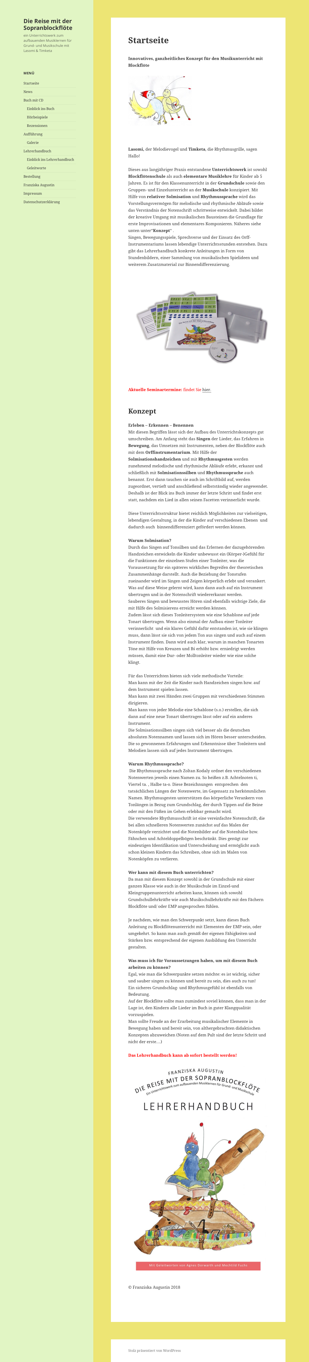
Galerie (33, 142)
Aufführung (33, 134)
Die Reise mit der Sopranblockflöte (47, 24)
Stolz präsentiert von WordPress (154, 1350)
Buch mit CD (33, 100)
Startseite (31, 83)
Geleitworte (36, 168)
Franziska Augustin (38, 185)
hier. (206, 389)
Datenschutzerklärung (41, 202)
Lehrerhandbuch (37, 151)
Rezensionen (37, 125)
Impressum (32, 193)
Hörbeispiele (37, 117)
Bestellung (31, 176)
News (27, 91)
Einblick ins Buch (40, 108)
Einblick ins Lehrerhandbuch (50, 159)
